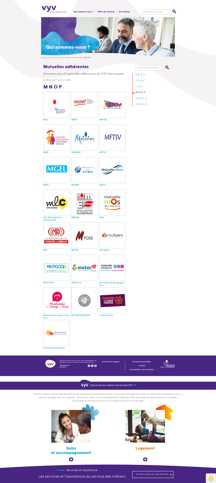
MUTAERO (104, 250)
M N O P (140, 92)
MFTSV (102, 152)
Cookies (141, 366)
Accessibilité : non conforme (142, 370)
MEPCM (103, 120)
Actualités (124, 12)
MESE (46, 152)
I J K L (139, 86)
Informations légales (111, 362)
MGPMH (75, 185)
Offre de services (106, 12)
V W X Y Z (141, 104)
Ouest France (106, 315)
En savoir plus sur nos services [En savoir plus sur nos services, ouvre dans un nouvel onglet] (154, 474)
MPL (45, 250)
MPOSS (74, 250)
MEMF (74, 120)
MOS (101, 218)
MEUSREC (76, 152)
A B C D (140, 74)
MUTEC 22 (76, 283)
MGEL (46, 185)
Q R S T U (141, 98)
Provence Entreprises (54, 348)
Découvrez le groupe (65, 366)
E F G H (139, 80)
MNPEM (75, 218)
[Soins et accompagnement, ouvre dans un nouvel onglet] (71, 436)
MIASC (102, 185)
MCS (45, 120)
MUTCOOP (48, 283)
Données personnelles (142, 362)
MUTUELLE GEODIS (80, 315)
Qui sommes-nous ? (83, 12)
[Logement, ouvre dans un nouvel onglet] (145, 436)
